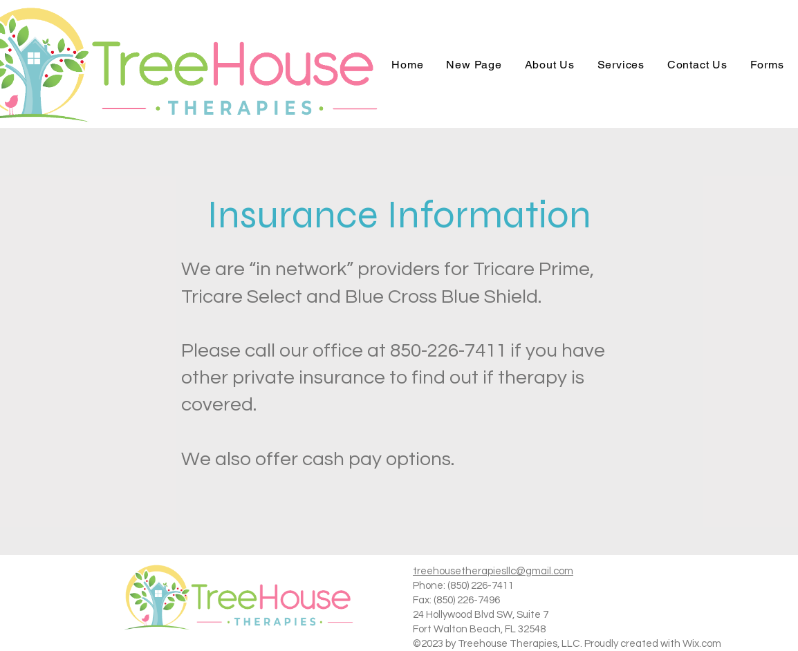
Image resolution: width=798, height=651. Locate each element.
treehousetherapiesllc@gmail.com (493, 571)
